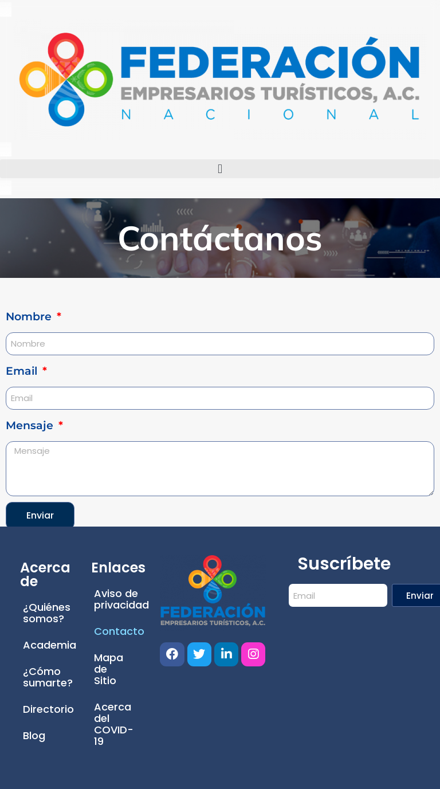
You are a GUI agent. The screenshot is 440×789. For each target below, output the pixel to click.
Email (23, 371)
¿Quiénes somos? (46, 613)
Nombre (30, 316)
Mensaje (31, 425)
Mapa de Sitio (108, 669)
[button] (220, 168)
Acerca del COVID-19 (113, 724)
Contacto (118, 631)
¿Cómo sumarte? (47, 677)
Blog (34, 735)
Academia (47, 645)
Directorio (47, 709)
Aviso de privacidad (118, 599)
